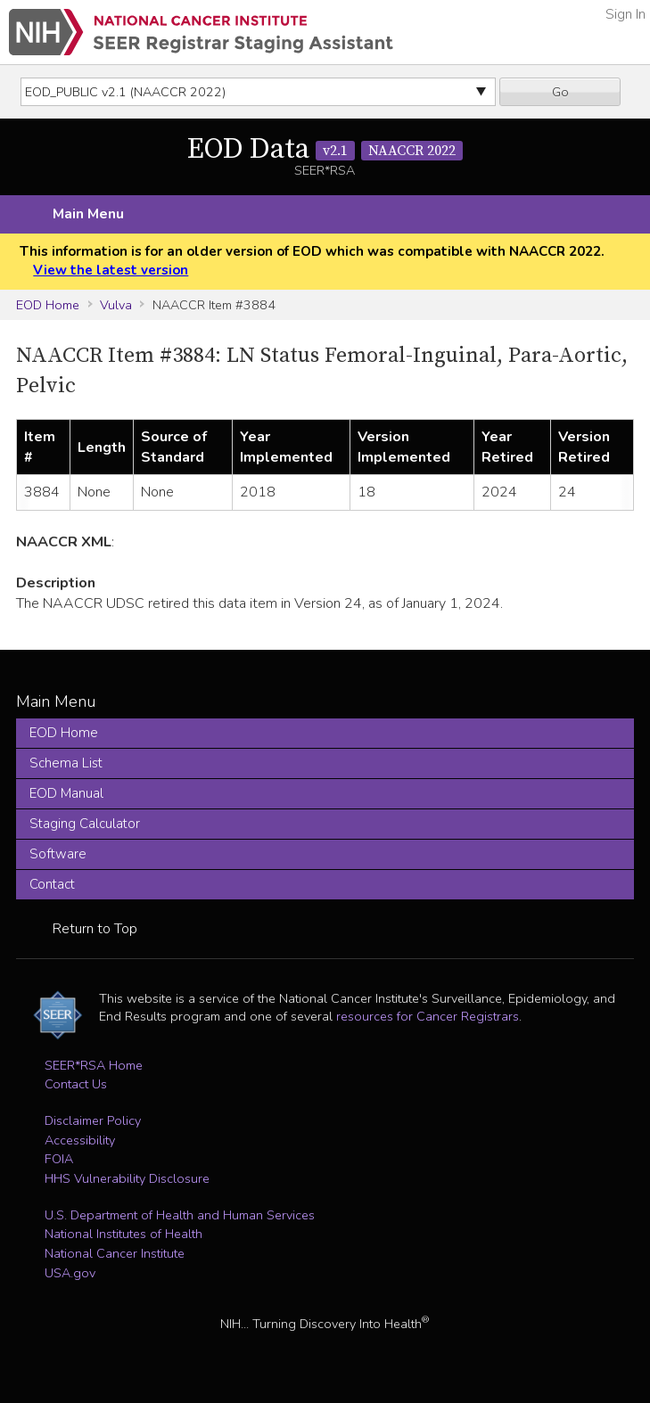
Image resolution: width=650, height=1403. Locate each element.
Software (57, 854)
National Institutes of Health (123, 1234)
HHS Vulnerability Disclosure (127, 1178)
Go (560, 92)
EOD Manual (66, 793)
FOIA (59, 1159)
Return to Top (95, 929)
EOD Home (47, 305)
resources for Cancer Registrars (427, 1016)
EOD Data (325, 150)
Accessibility (80, 1140)
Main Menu (88, 214)
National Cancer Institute (115, 1253)
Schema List (66, 763)
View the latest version (110, 270)
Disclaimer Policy (93, 1120)
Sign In (625, 14)
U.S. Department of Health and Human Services (180, 1215)
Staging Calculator (84, 824)
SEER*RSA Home (94, 1065)
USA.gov (70, 1273)
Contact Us (76, 1084)
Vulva (116, 305)
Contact (52, 884)
